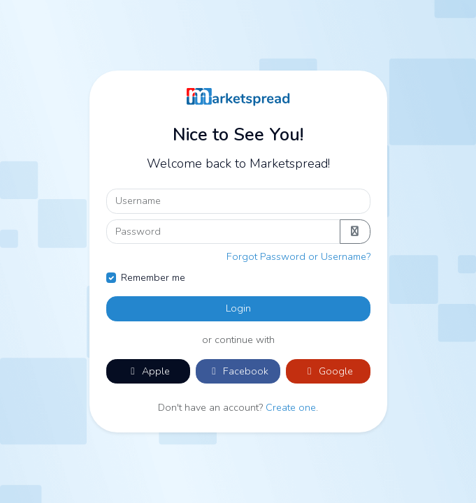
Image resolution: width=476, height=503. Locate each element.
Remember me (153, 277)
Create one (291, 407)
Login (238, 308)
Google (328, 371)
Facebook (238, 371)
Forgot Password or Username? (298, 256)
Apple (148, 371)
